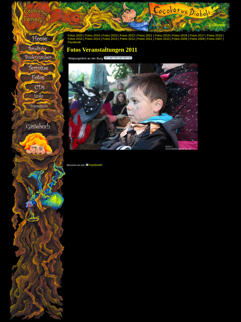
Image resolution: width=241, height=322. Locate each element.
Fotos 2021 (144, 35)
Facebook (74, 42)
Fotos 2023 (109, 35)
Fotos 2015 (75, 38)
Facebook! (93, 165)
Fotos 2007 (214, 38)
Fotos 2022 (127, 35)
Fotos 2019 (162, 35)
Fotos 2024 (92, 35)
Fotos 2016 (214, 35)
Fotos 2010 (162, 38)
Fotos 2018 (179, 35)
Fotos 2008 (197, 38)
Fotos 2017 (197, 35)
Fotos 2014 (92, 38)
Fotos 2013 (109, 38)
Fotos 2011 (144, 38)
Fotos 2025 (75, 35)
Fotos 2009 (179, 38)
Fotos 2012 (127, 38)
